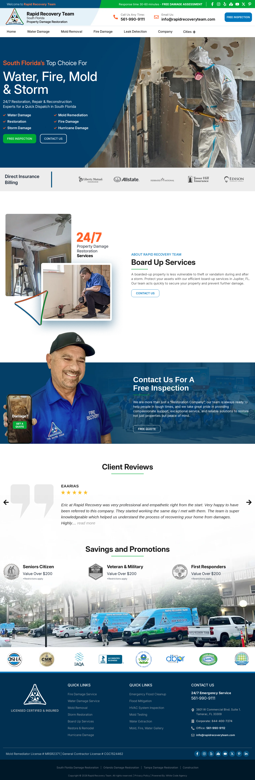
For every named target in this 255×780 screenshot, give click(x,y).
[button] (6, 502)
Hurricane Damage (81, 735)
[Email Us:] (156, 17)
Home (11, 31)
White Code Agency (176, 775)
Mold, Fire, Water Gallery (146, 728)
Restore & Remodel (81, 728)
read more (86, 523)
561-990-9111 (133, 19)
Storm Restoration (80, 714)
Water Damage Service (84, 701)
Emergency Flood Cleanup (147, 694)
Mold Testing (138, 714)
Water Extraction (140, 721)
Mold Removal (71, 31)
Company (165, 31)
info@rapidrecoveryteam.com (188, 19)
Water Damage (38, 31)
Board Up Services (81, 721)
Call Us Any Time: (133, 14)
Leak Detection (135, 31)
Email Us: (167, 14)
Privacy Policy (142, 775)
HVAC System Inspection (146, 708)
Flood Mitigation (140, 701)
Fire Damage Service (82, 694)
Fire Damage (103, 31)
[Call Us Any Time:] (115, 17)
